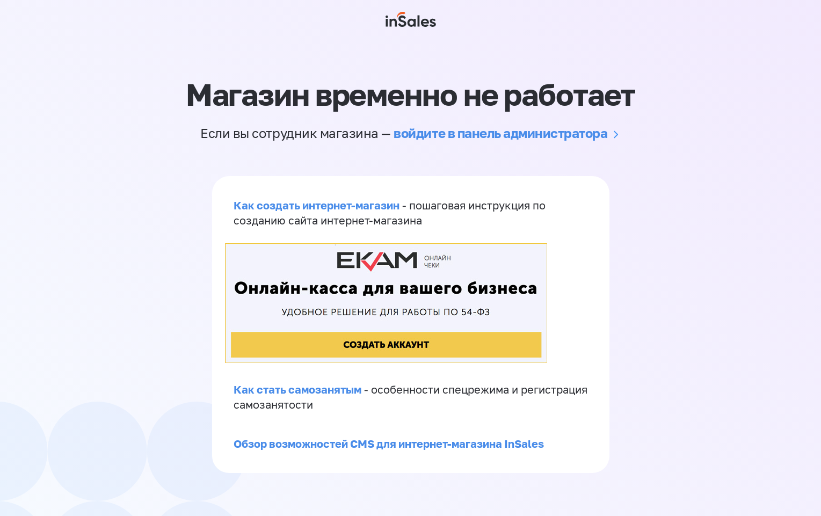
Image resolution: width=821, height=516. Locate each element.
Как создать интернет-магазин (316, 205)
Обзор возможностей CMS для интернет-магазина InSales (389, 443)
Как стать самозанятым (297, 389)
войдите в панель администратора (500, 133)
